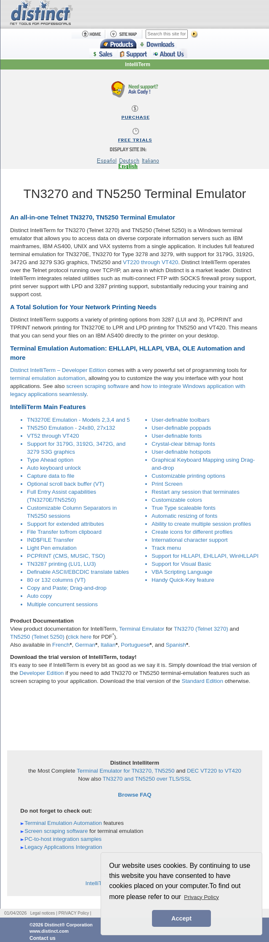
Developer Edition (41, 673)
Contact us (42, 938)
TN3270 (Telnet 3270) (201, 629)
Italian (108, 645)
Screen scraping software (56, 831)
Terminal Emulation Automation (63, 823)
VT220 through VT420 (150, 262)
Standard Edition (203, 681)
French (60, 645)
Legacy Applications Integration (63, 847)
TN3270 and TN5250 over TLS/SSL (147, 779)
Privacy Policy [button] (201, 897)
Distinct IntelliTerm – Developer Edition (58, 370)
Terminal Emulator (141, 629)
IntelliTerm (137, 64)
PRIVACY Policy (74, 913)
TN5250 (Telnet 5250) (37, 637)
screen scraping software (97, 386)
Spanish (176, 645)
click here (79, 637)
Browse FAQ (134, 795)
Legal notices (42, 913)
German (85, 645)
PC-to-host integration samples (62, 839)
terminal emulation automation (47, 378)
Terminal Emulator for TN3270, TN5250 (125, 771)
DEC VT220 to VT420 (214, 771)
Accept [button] (181, 918)
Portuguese (135, 645)
